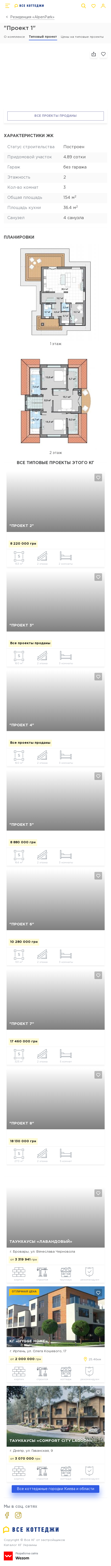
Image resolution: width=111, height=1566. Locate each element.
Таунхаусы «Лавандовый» (40, 1241)
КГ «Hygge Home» (28, 1341)
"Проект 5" (21, 824)
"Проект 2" (21, 525)
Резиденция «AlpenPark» (32, 17)
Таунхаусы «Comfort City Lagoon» (50, 1440)
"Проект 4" (21, 725)
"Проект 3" (21, 625)
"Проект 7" (21, 1023)
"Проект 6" (21, 924)
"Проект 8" (21, 1123)
